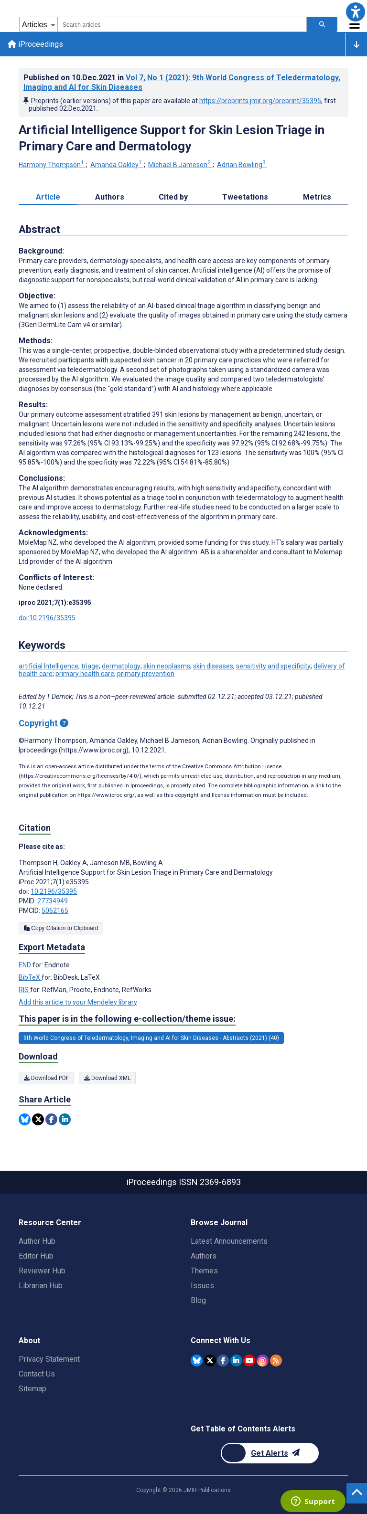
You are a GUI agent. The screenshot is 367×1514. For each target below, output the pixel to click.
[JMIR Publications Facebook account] (223, 1360)
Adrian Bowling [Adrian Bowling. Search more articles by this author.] (242, 165)
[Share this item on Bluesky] (25, 1119)
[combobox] (182, 24)
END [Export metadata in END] (25, 965)
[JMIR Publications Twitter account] (210, 1360)
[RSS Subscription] (276, 1360)
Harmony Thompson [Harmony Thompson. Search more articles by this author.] (52, 165)
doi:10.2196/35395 (47, 618)
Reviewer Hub (42, 1270)
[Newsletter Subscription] (270, 1453)
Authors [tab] (109, 196)
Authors (203, 1255)
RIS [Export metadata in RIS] (24, 990)
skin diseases (213, 666)
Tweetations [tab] (245, 196)
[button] (355, 11)
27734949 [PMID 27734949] (52, 901)
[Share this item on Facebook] (51, 1119)
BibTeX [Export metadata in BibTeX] (30, 977)
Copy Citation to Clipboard (61, 928)
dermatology (121, 666)
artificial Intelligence (48, 666)
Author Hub (37, 1241)
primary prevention (145, 674)
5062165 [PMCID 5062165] (55, 910)
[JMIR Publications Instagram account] (263, 1360)
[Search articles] (322, 24)
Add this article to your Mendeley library (78, 1002)
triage (90, 666)
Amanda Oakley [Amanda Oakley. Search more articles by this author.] (116, 165)
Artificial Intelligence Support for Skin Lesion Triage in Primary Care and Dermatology (171, 138)
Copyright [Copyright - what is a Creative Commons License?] (43, 723)
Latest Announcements (229, 1241)
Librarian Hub (41, 1285)
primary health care (84, 674)
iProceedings (35, 44)
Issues (202, 1285)
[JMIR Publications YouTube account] (249, 1360)
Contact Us (37, 1373)
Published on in (181, 82)
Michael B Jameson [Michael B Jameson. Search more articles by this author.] (180, 165)
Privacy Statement (49, 1359)
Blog (198, 1300)
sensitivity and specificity (273, 666)
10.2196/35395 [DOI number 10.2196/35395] (54, 891)
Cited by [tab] (173, 196)
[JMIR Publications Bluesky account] (197, 1360)
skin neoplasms (166, 666)
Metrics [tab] (317, 196)
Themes (204, 1270)
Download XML (107, 1078)
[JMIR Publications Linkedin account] (236, 1360)
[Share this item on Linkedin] (65, 1119)
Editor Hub (36, 1255)
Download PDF (46, 1078)
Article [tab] (48, 196)
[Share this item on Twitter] (38, 1119)
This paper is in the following (127, 1019)
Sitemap (32, 1388)
